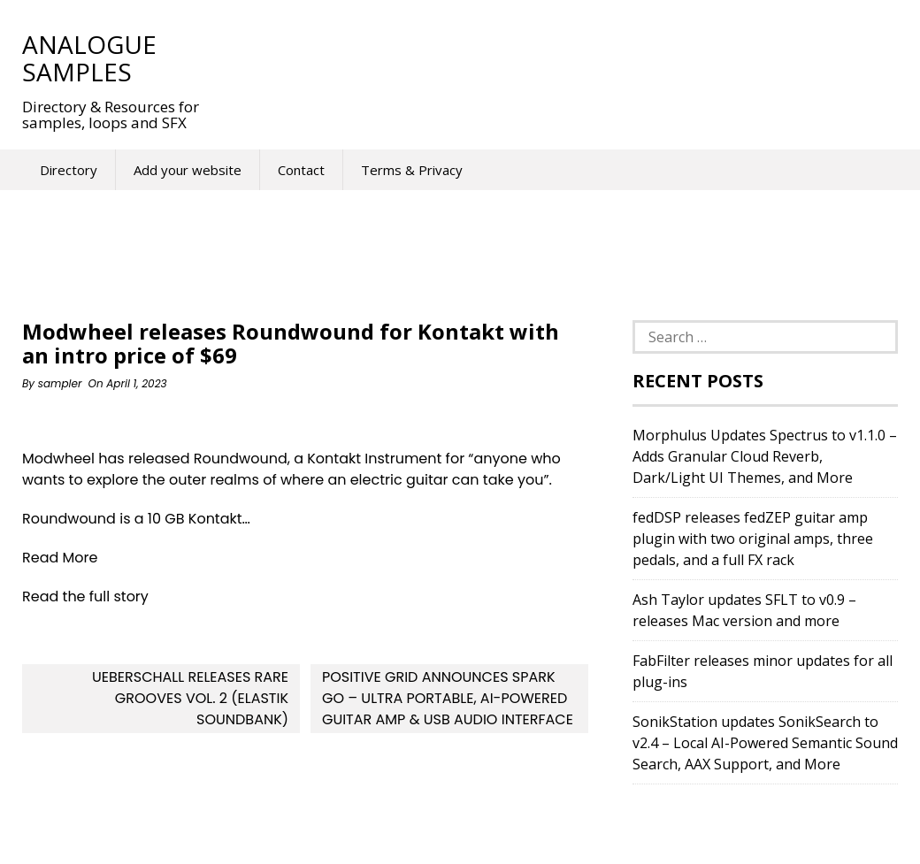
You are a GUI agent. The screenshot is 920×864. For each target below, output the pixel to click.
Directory (68, 170)
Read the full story (85, 596)
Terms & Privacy (412, 170)
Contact (301, 170)
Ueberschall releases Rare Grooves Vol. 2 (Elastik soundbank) (190, 698)
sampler (60, 383)
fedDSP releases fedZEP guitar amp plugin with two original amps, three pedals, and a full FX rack (752, 539)
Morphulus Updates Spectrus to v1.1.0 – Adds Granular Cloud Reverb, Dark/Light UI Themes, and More (764, 456)
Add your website (188, 170)
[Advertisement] (548, 57)
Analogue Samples (89, 57)
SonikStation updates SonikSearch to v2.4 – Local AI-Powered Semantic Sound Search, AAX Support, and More (765, 743)
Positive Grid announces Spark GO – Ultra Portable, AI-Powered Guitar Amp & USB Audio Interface (447, 698)
